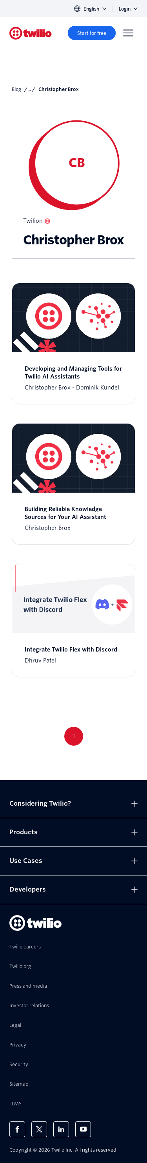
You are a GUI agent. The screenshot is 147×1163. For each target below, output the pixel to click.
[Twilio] (30, 33)
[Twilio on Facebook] (17, 1129)
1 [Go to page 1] (74, 736)
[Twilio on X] (39, 1129)
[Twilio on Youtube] (83, 1129)
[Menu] (128, 33)
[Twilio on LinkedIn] (61, 1129)
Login (128, 9)
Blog (16, 89)
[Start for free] (92, 33)
